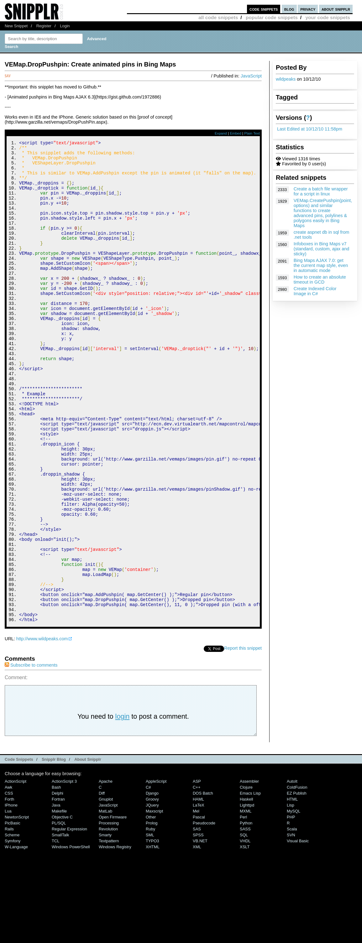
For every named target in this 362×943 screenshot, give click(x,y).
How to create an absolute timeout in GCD (320, 279)
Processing (109, 913)
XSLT (244, 937)
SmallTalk (60, 925)
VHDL (245, 931)
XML (197, 937)
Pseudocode (204, 913)
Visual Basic (298, 931)
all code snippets (218, 17)
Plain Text (252, 133)
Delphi (57, 883)
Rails (9, 919)
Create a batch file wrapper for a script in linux (321, 191)
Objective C (62, 907)
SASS (245, 919)
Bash (56, 877)
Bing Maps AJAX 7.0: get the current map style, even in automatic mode (321, 265)
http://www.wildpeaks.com (42, 729)
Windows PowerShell (71, 937)
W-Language (16, 937)
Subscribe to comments (31, 755)
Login (65, 26)
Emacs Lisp (250, 883)
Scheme (12, 925)
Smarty (105, 925)
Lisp (290, 895)
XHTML (153, 937)
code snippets (263, 9)
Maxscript (154, 901)
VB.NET (200, 931)
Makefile (59, 901)
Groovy (152, 889)
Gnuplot (106, 889)
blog (289, 9)
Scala (292, 919)
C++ (196, 877)
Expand (221, 133)
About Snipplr (87, 849)
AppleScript (156, 871)
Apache (106, 871)
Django (152, 883)
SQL (244, 925)
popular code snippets (272, 17)
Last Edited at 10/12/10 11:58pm (309, 128)
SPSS (198, 925)
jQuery (152, 895)
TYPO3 (152, 931)
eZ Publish (297, 883)
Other (151, 907)
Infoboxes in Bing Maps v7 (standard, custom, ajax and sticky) (321, 248)
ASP (197, 871)
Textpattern (109, 931)
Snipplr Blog (54, 849)
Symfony (12, 931)
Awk (8, 877)
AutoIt (292, 871)
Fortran (58, 889)
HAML (198, 889)
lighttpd (247, 895)
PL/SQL (59, 913)
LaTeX (198, 895)
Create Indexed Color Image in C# (315, 291)
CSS (9, 883)
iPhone (11, 895)
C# (148, 877)
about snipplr (336, 9)
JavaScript (251, 75)
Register (43, 26)
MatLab (105, 901)
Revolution (108, 919)
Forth (9, 889)
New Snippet (16, 26)
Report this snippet (243, 738)
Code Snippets (19, 849)
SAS (197, 919)
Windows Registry (115, 937)
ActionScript (15, 871)
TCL (55, 931)
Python (246, 913)
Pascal (199, 907)
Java (56, 895)
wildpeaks (286, 79)
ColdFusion (297, 877)
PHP (291, 907)
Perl (243, 907)
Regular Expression (69, 919)
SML (150, 925)
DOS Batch (203, 883)
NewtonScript (17, 907)
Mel (196, 901)
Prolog (151, 913)
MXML (245, 901)
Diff (102, 883)
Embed (235, 133)
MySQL (293, 901)
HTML (292, 889)
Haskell (246, 889)
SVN (291, 925)
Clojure (246, 877)
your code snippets (327, 17)
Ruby (150, 919)
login (122, 807)
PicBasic (12, 913)
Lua (8, 901)
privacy (307, 9)
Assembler (249, 871)
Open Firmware (113, 907)
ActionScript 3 (64, 871)
